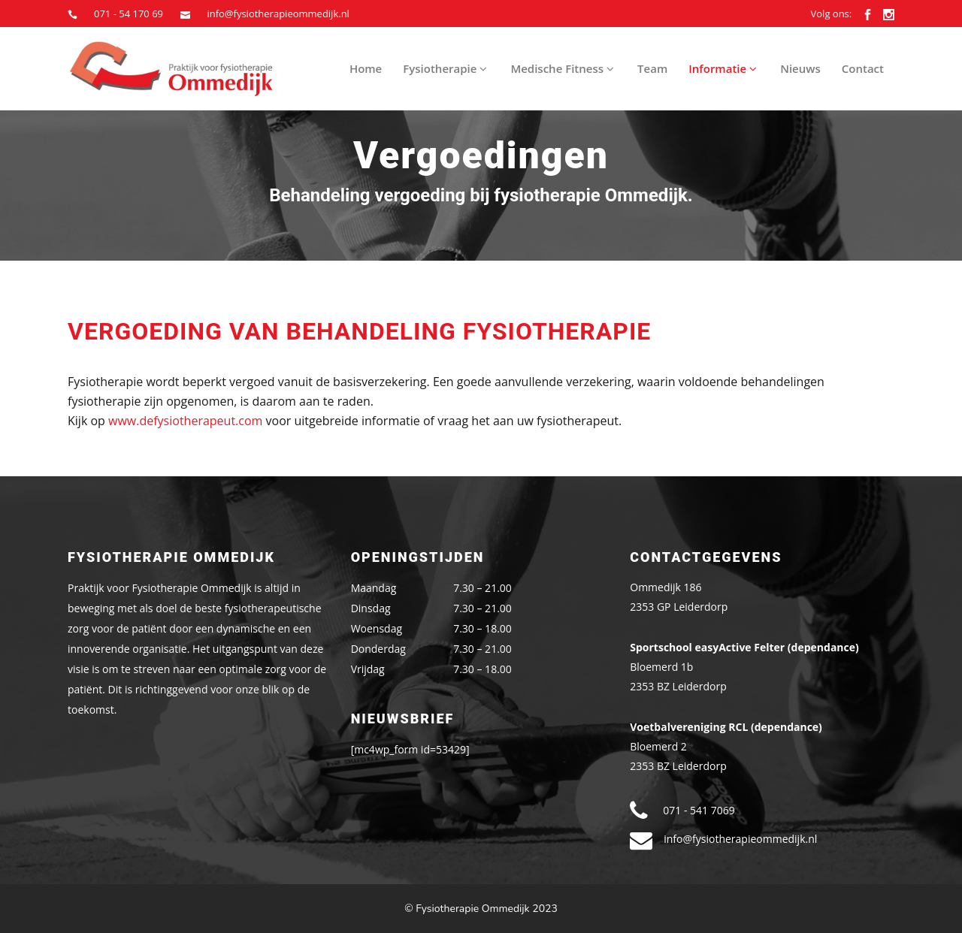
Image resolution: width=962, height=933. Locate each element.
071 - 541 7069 (698, 810)
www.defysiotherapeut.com (185, 420)
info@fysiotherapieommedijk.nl (278, 13)
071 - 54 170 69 (128, 13)
